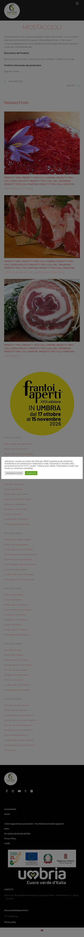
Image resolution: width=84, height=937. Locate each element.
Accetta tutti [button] (31, 474)
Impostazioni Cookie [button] (14, 474)
